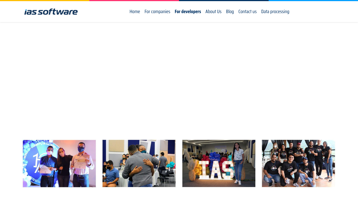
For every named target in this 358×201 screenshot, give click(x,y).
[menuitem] (134, 12)
